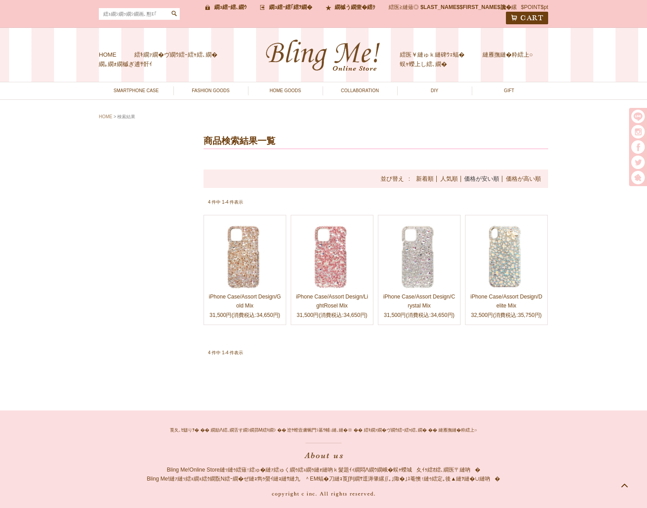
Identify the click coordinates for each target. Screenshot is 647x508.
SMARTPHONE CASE (136, 90)
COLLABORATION (360, 90)
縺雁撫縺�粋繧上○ (508, 54)
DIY (435, 90)
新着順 (425, 178)
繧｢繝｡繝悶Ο (638, 177)
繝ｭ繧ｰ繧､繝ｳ (230, 7)
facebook (638, 147)
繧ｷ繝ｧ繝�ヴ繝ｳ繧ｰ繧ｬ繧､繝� (175, 54)
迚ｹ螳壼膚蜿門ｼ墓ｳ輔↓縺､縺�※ (319, 430)
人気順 (449, 178)
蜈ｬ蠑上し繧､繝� (423, 64)
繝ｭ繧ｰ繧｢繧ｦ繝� (290, 7)
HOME (107, 54)
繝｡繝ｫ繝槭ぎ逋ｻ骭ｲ (125, 64)
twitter (638, 162)
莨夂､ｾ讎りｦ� (184, 430)
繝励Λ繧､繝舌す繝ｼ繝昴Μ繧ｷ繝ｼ (243, 430)
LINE (638, 116)
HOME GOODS (285, 90)
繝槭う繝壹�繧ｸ (355, 7)
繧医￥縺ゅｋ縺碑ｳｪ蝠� (432, 54)
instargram (638, 131)
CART (527, 18)
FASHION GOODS (211, 90)
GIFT (509, 90)
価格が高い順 (523, 178)
